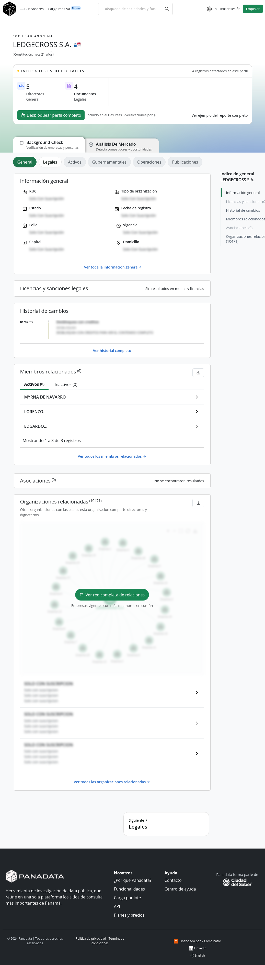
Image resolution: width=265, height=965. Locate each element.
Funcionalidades (129, 889)
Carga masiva (59, 8)
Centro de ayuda (180, 889)
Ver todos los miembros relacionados (112, 456)
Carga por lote (127, 897)
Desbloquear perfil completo (51, 115)
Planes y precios (129, 915)
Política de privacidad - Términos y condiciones (100, 940)
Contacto (173, 880)
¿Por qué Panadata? (133, 880)
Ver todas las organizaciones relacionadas (112, 781)
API (117, 906)
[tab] (26, 162)
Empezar (253, 8)
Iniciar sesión (230, 8)
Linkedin (197, 948)
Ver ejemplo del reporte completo (220, 115)
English (197, 955)
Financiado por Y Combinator (197, 941)
